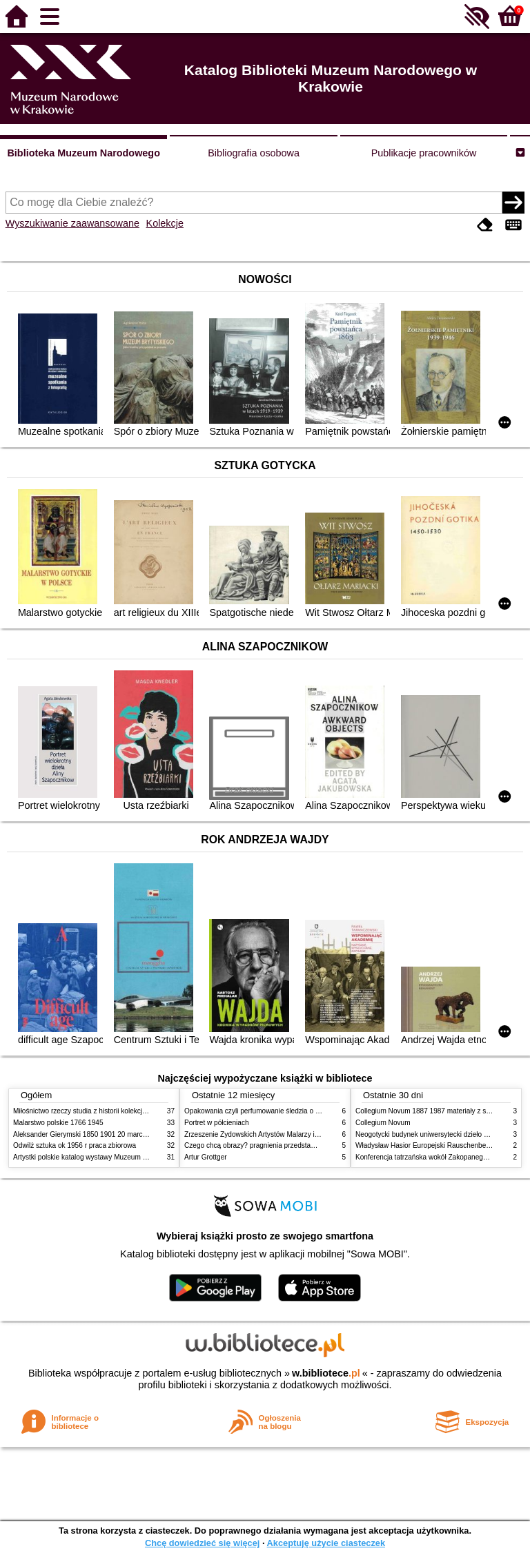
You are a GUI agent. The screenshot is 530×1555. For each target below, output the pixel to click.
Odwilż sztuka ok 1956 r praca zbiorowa (74, 1145)
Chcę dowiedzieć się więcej (202, 1543)
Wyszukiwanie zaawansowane (72, 223)
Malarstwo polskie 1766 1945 (58, 1122)
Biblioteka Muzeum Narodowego (83, 152)
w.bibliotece (326, 1373)
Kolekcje (165, 223)
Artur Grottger (205, 1157)
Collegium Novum (383, 1122)
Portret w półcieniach (216, 1122)
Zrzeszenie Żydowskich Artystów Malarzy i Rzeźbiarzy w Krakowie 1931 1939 (303, 1134)
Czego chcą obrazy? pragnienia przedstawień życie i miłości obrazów (291, 1145)
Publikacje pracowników (424, 152)
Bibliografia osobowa (254, 152)
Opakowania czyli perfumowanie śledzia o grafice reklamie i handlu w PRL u (301, 1111)
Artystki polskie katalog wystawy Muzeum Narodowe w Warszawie (115, 1157)
